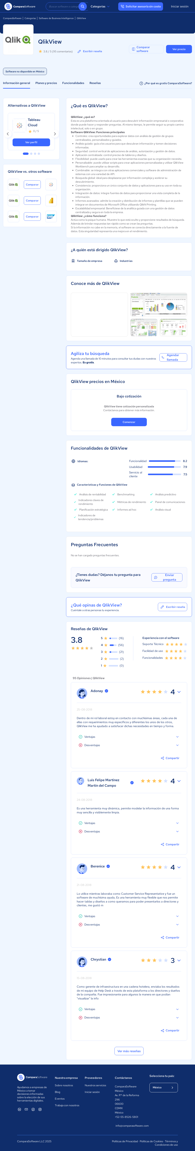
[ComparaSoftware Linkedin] (19, 1109)
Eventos (60, 1098)
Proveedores (93, 1078)
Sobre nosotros (64, 1085)
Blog (57, 1092)
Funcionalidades (73, 83)
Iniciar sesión (180, 6)
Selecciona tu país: (161, 1076)
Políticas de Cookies (151, 1141)
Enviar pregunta (164, 577)
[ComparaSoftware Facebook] (33, 1109)
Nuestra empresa (66, 1078)
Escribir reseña (89, 51)
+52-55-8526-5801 (126, 1117)
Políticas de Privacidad (125, 1141)
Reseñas (95, 83)
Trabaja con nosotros (67, 1105)
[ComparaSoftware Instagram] (40, 1109)
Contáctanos (123, 1078)
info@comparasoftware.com (129, 1125)
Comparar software (140, 49)
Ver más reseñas (129, 1051)
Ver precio (179, 49)
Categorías (101, 6)
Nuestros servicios (95, 1085)
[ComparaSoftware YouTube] (26, 1109)
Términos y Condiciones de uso (166, 1143)
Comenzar (129, 422)
